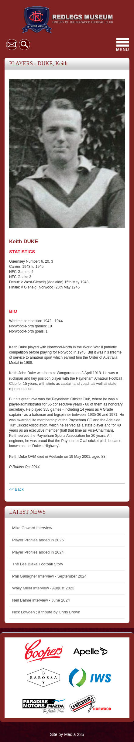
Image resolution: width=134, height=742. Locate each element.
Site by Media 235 (67, 734)
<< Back (16, 489)
